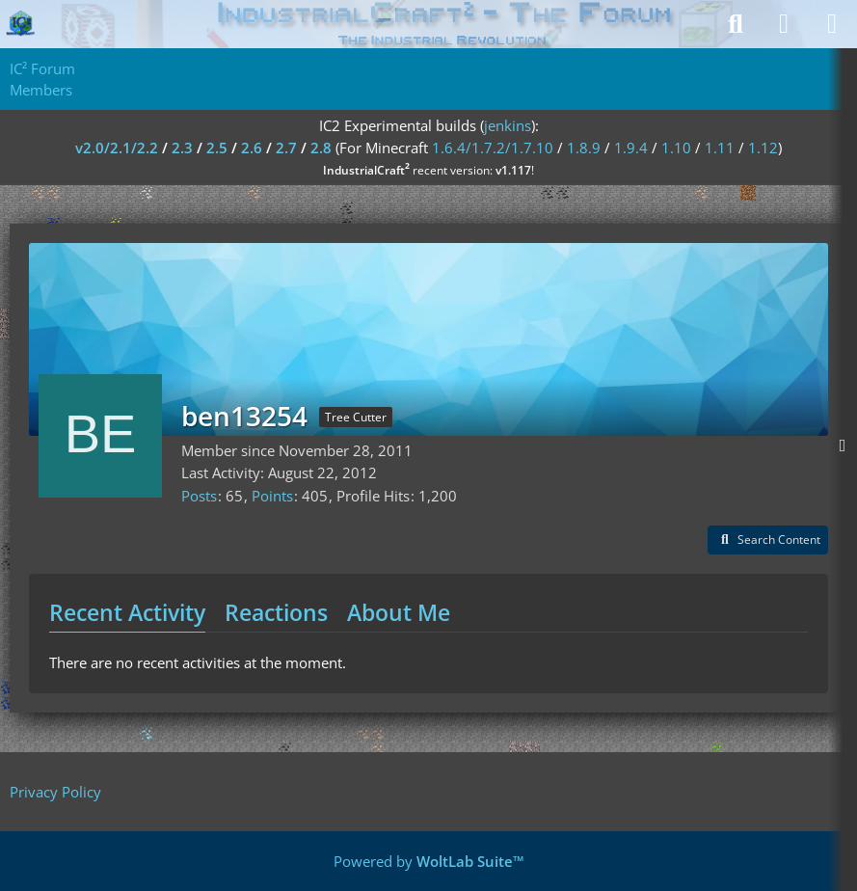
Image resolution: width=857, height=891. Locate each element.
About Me (398, 612)
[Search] (735, 24)
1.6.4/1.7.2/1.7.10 (492, 147)
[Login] (783, 24)
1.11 (720, 147)
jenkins (507, 125)
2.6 (251, 147)
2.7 (286, 147)
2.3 (182, 147)
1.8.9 (584, 147)
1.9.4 (631, 147)
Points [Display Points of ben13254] (272, 495)
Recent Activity (127, 612)
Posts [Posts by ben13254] (199, 495)
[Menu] (832, 24)
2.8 (321, 147)
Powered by (429, 861)
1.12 (763, 147)
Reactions (276, 612)
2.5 (217, 147)
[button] (768, 540)
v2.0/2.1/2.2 (116, 147)
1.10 (676, 147)
